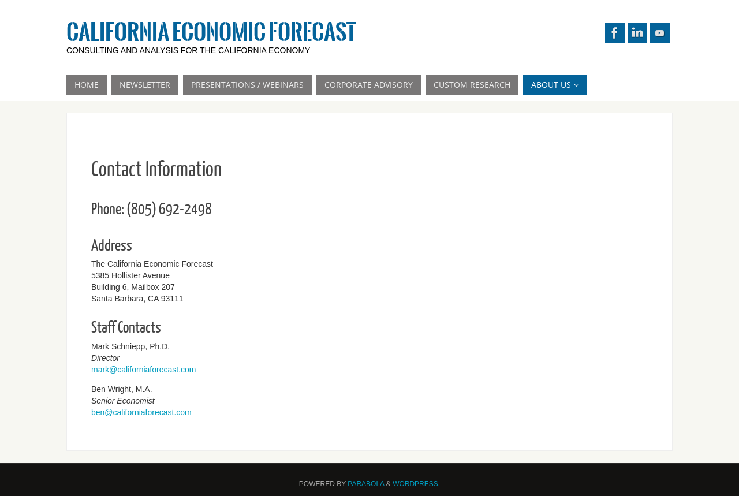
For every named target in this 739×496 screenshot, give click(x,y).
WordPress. (416, 484)
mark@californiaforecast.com (143, 369)
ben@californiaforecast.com (141, 412)
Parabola (366, 484)
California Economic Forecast (211, 32)
